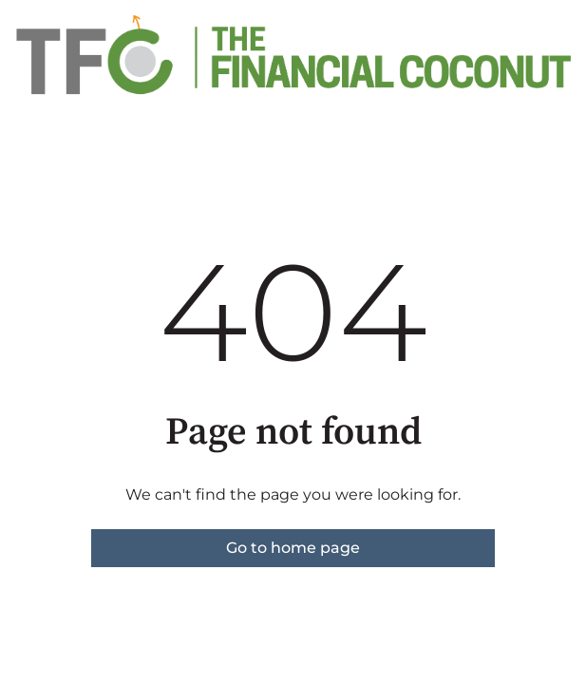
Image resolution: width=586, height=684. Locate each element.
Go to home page (293, 548)
